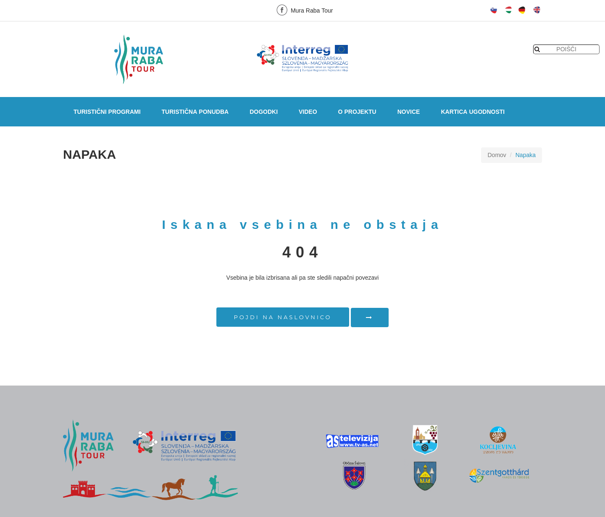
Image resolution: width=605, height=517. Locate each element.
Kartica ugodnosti (473, 111)
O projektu (357, 111)
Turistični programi (107, 111)
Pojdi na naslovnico (283, 317)
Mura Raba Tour (303, 10)
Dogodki (264, 111)
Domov (496, 155)
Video (308, 111)
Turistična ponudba (195, 111)
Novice (408, 111)
